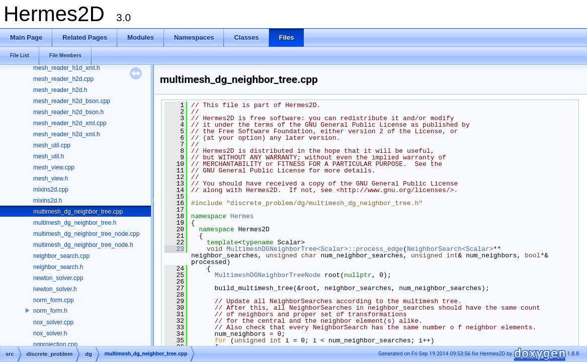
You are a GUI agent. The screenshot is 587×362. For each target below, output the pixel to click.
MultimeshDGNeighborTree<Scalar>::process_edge (314, 248)
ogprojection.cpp (55, 344)
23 (174, 248)
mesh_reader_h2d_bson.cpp (71, 101)
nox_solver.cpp (53, 322)
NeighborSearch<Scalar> (450, 248)
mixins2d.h (47, 200)
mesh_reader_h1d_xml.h (66, 67)
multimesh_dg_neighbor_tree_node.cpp (86, 233)
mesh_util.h (48, 156)
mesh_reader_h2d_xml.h (66, 134)
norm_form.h (50, 310)
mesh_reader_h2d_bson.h (68, 112)
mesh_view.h (50, 178)
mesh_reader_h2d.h (60, 90)
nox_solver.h (50, 333)
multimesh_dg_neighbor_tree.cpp (78, 211)
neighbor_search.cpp (61, 255)
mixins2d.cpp (50, 189)
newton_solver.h (55, 289)
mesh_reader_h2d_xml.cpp (69, 123)
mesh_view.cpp (53, 167)
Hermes (242, 216)
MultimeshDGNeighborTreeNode (268, 275)
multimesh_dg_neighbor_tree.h (74, 222)
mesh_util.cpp (51, 145)
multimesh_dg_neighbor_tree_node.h (83, 244)
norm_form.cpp (53, 300)
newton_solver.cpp (58, 278)
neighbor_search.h (58, 266)
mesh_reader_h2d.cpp (63, 78)
